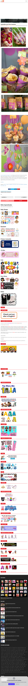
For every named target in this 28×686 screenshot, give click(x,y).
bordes (13, 650)
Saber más (17, 684)
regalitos (18, 666)
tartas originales (7, 670)
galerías (12, 656)
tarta (1, 670)
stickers (16, 669)
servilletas (12, 667)
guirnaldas (13, 657)
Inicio (3, 20)
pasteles (8, 664)
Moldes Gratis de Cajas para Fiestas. (6, 597)
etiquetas (12, 654)
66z (5, 184)
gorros (9, 657)
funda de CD (21, 654)
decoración (14, 184)
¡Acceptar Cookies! (11, 684)
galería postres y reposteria (4, 656)
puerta (2, 666)
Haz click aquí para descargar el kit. (6, 175)
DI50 (17, 184)
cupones (2, 653)
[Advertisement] (14, 11)
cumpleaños (11, 184)
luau (1, 185)
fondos (17, 654)
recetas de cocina (7, 666)
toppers (3, 185)
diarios (13, 653)
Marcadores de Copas (8, 647)
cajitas (8, 184)
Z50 (5, 20)
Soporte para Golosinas (21, 647)
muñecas (14, 663)
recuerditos (12, 666)
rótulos (23, 666)
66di (4, 184)
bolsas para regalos (3, 650)
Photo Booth (14, 647)
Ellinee (3, 182)
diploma (17, 653)
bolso (9, 650)
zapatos (2, 673)
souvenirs (7, 669)
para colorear (3, 664)
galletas (16, 656)
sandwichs (2, 667)
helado (18, 657)
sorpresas (2, 669)
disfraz (21, 653)
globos (20, 656)
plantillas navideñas (22, 664)
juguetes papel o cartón (4, 660)
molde (5, 663)
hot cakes (22, 657)
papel (22, 663)
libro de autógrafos (19, 660)
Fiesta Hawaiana (20, 184)
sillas (21, 667)
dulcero (2, 654)
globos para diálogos (4, 657)
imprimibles (25, 184)
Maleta (2, 647)
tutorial (17, 670)
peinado (13, 664)
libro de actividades (12, 660)
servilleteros (17, 667)
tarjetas (21, 669)
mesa (2, 663)
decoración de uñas (7, 653)
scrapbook (7, 667)
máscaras (18, 663)
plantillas (17, 664)
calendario (21, 650)
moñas (9, 663)
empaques (7, 654)
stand (12, 669)
